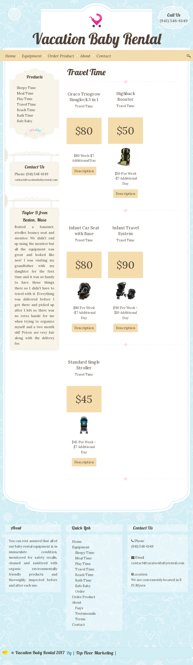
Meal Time (25, 93)
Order (80, 591)
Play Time (24, 99)
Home (10, 55)
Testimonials (85, 613)
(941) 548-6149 (174, 20)
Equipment (32, 55)
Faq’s (79, 608)
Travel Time (26, 104)
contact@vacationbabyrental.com (36, 180)
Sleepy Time (26, 88)
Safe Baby (24, 121)
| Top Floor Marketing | (95, 653)
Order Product (61, 55)
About (85, 55)
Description (84, 171)
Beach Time (26, 110)
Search (188, 55)
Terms (80, 619)
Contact (103, 55)
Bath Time (25, 115)
